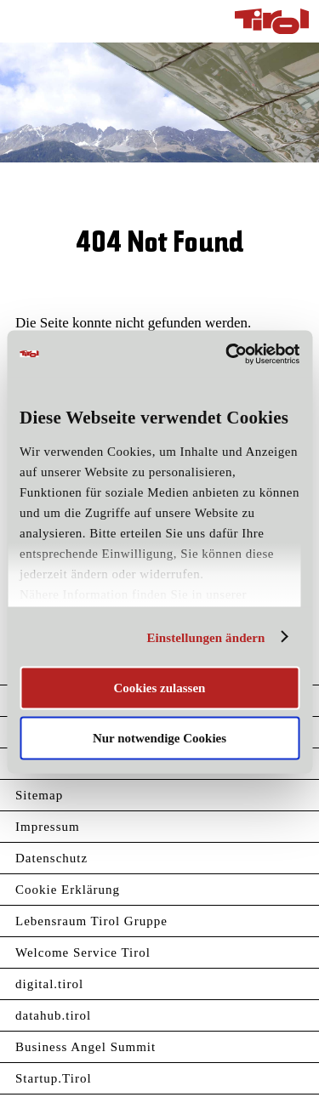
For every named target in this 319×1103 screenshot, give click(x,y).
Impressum (47, 826)
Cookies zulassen (160, 688)
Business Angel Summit (85, 1047)
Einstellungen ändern (205, 637)
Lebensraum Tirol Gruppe (91, 921)
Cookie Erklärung (67, 889)
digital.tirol (49, 984)
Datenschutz (51, 858)
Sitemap (39, 795)
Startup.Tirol (53, 1078)
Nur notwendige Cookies (159, 737)
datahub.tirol (53, 1015)
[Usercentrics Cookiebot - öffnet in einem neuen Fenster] (227, 354)
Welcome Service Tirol (83, 952)
